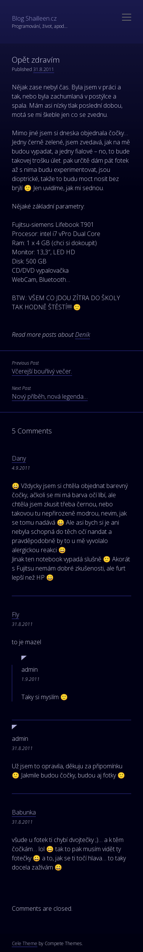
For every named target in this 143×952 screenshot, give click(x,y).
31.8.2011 (43, 69)
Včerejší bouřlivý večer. (42, 371)
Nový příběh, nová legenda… (50, 396)
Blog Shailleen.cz (34, 18)
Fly (15, 614)
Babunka (24, 812)
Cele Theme (24, 943)
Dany (19, 458)
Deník (82, 334)
